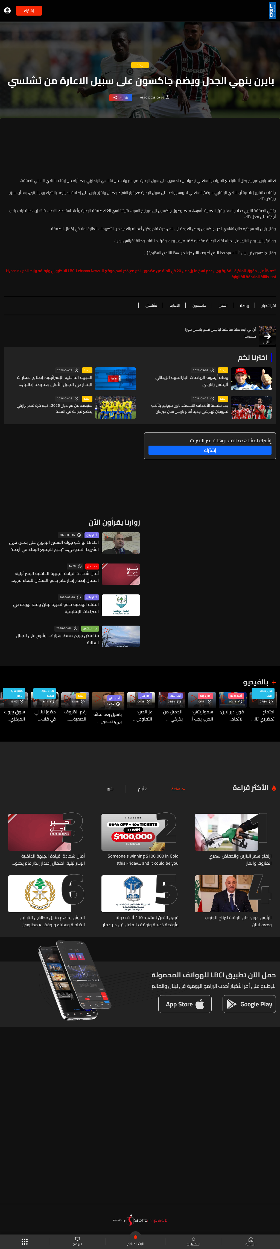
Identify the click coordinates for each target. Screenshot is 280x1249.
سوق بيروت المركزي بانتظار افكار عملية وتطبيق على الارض (14, 715)
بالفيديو (255, 682)
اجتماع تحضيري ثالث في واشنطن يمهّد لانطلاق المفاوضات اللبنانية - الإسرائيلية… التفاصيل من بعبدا (262, 715)
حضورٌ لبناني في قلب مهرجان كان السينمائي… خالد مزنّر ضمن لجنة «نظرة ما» (44, 715)
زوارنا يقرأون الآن (114, 522)
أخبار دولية (235, 696)
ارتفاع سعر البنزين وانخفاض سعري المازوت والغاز (238, 854)
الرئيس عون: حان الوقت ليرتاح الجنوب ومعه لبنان (234, 911)
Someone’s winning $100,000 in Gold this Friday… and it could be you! (145, 854)
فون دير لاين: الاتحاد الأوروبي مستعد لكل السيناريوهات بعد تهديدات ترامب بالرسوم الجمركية (231, 715)
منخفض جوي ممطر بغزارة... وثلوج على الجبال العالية (58, 635)
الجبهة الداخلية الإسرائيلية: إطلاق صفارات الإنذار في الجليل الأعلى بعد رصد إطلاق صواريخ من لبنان (51, 380)
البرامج (77, 1242)
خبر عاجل (92, 566)
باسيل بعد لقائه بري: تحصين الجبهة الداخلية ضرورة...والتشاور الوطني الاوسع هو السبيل (106, 715)
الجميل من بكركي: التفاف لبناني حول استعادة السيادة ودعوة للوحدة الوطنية (169, 715)
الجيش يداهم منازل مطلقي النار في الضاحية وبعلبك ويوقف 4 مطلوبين (50, 914)
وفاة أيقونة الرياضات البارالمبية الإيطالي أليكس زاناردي (191, 380)
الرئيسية (251, 1242)
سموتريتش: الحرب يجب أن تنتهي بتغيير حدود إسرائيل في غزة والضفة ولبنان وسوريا (200, 715)
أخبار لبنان (91, 535)
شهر (110, 785)
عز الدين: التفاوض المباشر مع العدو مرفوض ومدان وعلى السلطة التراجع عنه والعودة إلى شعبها (137, 715)
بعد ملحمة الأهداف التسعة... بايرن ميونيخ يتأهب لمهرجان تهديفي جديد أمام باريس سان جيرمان (189, 408)
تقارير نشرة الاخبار (266, 694)
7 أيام (142, 785)
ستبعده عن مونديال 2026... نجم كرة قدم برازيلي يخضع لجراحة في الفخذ (54, 408)
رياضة (223, 370)
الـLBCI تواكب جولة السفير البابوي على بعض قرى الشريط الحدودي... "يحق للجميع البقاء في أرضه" (54, 545)
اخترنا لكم (253, 357)
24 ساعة (178, 785)
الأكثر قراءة (250, 783)
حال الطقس (90, 628)
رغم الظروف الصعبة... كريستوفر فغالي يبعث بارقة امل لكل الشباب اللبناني (76, 715)
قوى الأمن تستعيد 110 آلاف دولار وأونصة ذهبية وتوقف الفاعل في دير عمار (145, 914)
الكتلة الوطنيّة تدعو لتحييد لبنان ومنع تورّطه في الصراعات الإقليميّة (54, 607)
